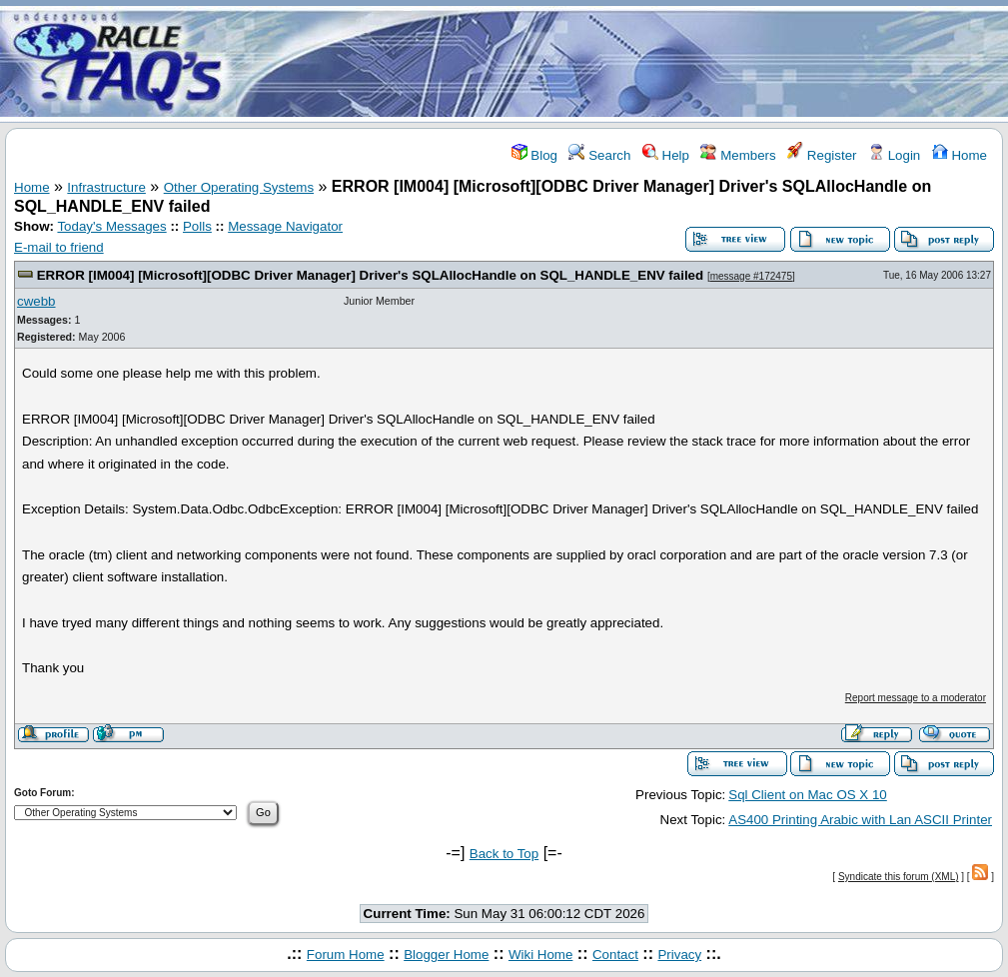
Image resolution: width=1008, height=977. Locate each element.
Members (737, 155)
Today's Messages (111, 226)
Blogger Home (446, 954)
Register (821, 155)
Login (894, 155)
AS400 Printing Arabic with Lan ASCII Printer (860, 819)
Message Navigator (285, 226)
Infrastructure (106, 187)
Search (599, 155)
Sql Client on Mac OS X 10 (807, 794)
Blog (534, 155)
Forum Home (346, 954)
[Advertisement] (622, 63)
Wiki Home (540, 954)
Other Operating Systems (239, 187)
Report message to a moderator (915, 697)
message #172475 (751, 276)
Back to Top (504, 853)
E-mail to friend (59, 247)
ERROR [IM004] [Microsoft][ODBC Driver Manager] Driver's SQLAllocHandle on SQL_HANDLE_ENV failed (370, 275)
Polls (197, 226)
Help (665, 155)
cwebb (36, 301)
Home (959, 155)
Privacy (679, 954)
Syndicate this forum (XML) (898, 876)
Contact (615, 954)
